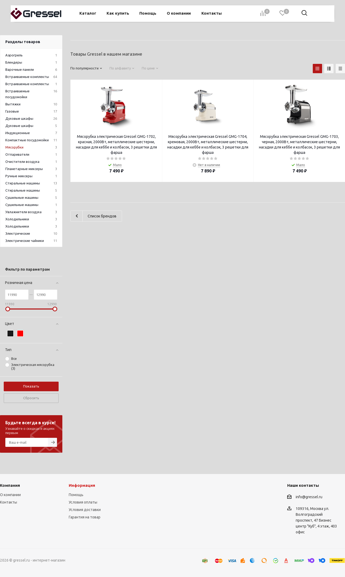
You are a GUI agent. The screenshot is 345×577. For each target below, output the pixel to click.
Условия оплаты (83, 502)
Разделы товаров (22, 42)
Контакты (8, 502)
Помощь (76, 495)
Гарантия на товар (84, 517)
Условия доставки (85, 510)
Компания (10, 485)
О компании (10, 495)
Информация (82, 485)
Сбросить (31, 398)
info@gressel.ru (309, 497)
